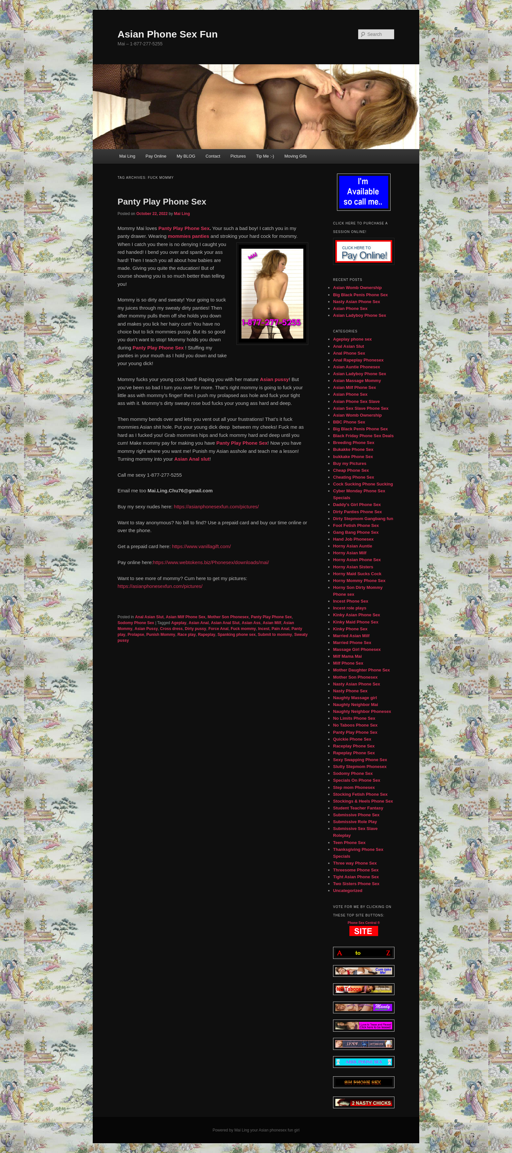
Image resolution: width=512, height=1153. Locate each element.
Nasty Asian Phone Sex (356, 301)
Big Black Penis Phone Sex (360, 294)
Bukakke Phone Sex (353, 449)
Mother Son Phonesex (228, 617)
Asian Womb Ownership (357, 287)
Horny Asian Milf (349, 552)
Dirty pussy (195, 628)
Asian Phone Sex (350, 308)
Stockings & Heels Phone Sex (363, 801)
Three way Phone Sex (355, 863)
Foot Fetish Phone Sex (356, 525)
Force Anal (218, 628)
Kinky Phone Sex (350, 628)
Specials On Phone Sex (356, 780)
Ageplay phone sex (352, 339)
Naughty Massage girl (355, 697)
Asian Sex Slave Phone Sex (361, 408)
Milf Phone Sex (348, 663)
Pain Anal (280, 628)
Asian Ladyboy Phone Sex (359, 315)
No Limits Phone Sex (354, 718)
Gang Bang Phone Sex (355, 532)
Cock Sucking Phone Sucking (363, 484)
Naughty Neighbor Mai (355, 704)
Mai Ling (127, 156)
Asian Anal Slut (225, 623)
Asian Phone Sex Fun (168, 34)
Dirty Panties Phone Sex (357, 511)
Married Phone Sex (352, 642)
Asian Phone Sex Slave (356, 401)
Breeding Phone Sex (353, 442)
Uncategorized (347, 890)
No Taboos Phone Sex (355, 725)
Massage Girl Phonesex (357, 649)
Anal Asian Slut (149, 617)
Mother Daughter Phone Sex (361, 670)
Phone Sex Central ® (364, 923)
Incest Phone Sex (350, 601)
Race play (186, 634)
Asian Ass (251, 623)
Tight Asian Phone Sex (356, 876)
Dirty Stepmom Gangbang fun (363, 518)
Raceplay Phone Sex (354, 746)
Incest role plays (349, 608)
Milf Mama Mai (347, 656)
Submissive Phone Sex (356, 814)
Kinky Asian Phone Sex (356, 614)
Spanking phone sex (236, 634)
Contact (213, 156)
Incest (263, 628)
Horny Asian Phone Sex (357, 559)
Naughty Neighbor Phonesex (362, 711)
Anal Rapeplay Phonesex (358, 360)
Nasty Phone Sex (350, 690)
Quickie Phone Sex (352, 739)
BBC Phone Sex (349, 422)
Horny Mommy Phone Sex (359, 580)
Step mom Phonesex (354, 787)
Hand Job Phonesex (353, 539)
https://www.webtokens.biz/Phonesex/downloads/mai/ (211, 562)
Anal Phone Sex (349, 353)
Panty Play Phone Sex (162, 202)
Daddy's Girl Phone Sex (357, 504)
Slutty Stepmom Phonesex (360, 766)
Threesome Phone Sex (355, 870)
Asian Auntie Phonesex (356, 366)
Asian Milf (272, 623)
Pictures (238, 156)
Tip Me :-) (265, 156)
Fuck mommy (243, 628)
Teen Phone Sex (349, 842)
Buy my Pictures (349, 463)
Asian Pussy (146, 628)
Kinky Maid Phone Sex (355, 622)
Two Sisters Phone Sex (356, 883)
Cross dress (171, 628)
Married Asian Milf (351, 635)
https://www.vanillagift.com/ (202, 546)
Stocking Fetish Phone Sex (360, 794)
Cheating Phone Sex (353, 477)
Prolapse (136, 634)
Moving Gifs (295, 156)
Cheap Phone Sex (351, 470)
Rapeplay (206, 634)
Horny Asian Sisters (353, 566)
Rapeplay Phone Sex (354, 752)
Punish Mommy (160, 634)
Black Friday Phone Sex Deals (363, 435)
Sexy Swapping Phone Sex (360, 759)
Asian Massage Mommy (357, 380)
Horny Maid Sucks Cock (357, 573)
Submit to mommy (275, 634)
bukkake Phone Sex (353, 456)
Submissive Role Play (355, 821)
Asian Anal (199, 623)
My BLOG (186, 156)
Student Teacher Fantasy (358, 808)
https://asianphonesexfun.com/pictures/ (216, 506)
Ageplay (178, 623)
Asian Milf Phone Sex (185, 617)
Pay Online (156, 156)
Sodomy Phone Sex (136, 623)
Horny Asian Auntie (352, 546)
